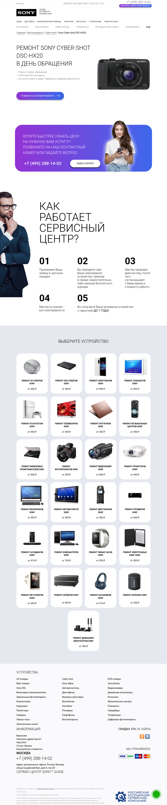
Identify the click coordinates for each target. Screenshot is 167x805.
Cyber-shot (50, 32)
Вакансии (21, 735)
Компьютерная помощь (49, 21)
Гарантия (68, 21)
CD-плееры (22, 27)
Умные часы (23, 719)
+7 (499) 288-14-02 (138, 2)
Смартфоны (62, 27)
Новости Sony (111, 21)
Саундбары (114, 710)
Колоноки (113, 697)
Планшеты (82, 27)
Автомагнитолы (70, 688)
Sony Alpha (68, 683)
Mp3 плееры (23, 683)
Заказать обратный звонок (135, 5)
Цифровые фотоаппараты (122, 719)
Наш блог (21, 742)
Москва (23, 753)
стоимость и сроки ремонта (40, 96)
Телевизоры (132, 27)
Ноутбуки (67, 706)
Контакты (81, 21)
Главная (20, 32)
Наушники (21, 706)
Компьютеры (23, 701)
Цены (19, 21)
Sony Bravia (114, 683)
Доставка (29, 21)
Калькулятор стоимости (29, 749)
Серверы (21, 715)
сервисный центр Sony (45, 789)
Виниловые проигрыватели (31, 692)
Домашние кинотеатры (120, 692)
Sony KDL (21, 688)
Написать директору (27, 739)
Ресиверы (67, 710)
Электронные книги (27, 724)
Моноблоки (68, 701)
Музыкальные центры (120, 701)
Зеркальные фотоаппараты (31, 697)
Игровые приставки (106, 27)
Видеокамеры (115, 688)
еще (148, 27)
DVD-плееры (42, 27)
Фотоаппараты (35, 32)
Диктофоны (68, 692)
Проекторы (22, 710)
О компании (95, 21)
